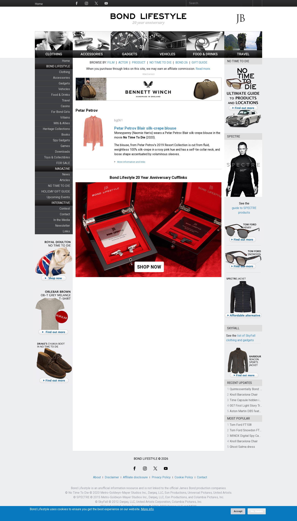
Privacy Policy (161, 477)
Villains (65, 117)
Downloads (62, 151)
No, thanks (257, 511)
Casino (65, 106)
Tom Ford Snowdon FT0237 (248, 430)
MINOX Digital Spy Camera (247, 436)
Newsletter (62, 225)
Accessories (61, 77)
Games (65, 146)
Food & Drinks (60, 95)
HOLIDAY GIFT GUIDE (55, 191)
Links (66, 231)
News (66, 174)
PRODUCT (138, 62)
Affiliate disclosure (135, 477)
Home (39, 4)
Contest (64, 208)
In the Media (61, 220)
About (97, 477)
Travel (66, 100)
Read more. (203, 69)
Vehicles (64, 89)
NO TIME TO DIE (59, 186)
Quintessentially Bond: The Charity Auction (257, 389)
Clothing (64, 72)
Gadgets (64, 83)
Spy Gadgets (61, 140)
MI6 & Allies (62, 123)
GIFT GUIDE (199, 62)
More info (147, 509)
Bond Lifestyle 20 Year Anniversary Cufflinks (148, 177)
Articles (65, 180)
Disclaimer (112, 477)
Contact (65, 214)
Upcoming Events (58, 197)
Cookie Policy (184, 477)
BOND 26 (181, 62)
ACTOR (123, 62)
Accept (238, 511)
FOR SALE (63, 163)
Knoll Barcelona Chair (244, 394)
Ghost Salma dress (242, 447)
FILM (110, 62)
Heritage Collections (56, 129)
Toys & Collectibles (57, 157)
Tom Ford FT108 (241, 425)
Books (65, 134)
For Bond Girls (60, 112)
